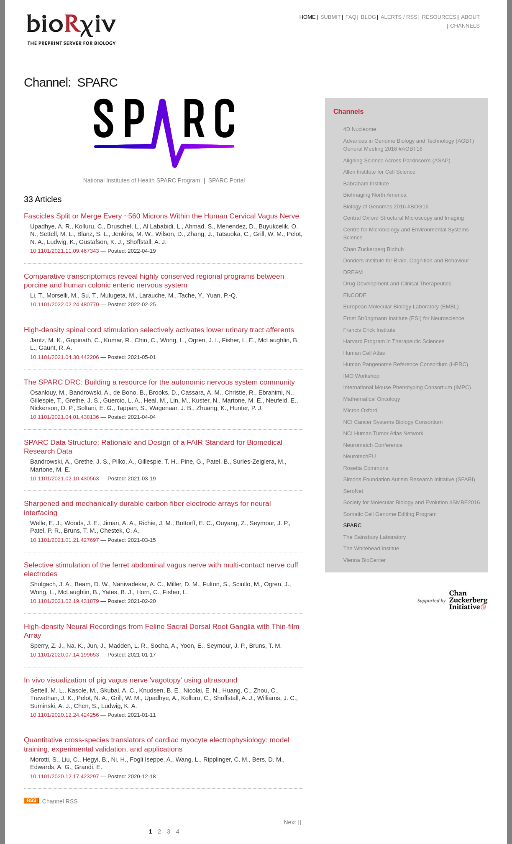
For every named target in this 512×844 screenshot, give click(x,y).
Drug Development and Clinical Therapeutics (397, 283)
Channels (465, 26)
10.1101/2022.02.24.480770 (64, 304)
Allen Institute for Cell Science (379, 172)
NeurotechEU (359, 456)
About (470, 17)
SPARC (352, 525)
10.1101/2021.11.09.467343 (64, 251)
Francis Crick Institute (369, 330)
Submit (330, 17)
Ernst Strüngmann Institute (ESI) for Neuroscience (403, 318)
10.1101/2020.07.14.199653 (64, 655)
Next (292, 822)
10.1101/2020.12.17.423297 (64, 776)
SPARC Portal (226, 180)
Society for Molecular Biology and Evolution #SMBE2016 (411, 502)
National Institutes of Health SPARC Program (141, 180)
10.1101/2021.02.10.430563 (64, 478)
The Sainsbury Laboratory (374, 537)
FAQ (351, 17)
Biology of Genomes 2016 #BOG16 (385, 206)
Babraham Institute (366, 183)
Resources (439, 17)
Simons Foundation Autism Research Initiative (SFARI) (409, 479)
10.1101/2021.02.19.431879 (64, 601)
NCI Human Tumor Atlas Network (383, 433)
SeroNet (353, 491)
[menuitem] (308, 17)
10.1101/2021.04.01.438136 (64, 417)
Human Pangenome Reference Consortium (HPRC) (405, 364)
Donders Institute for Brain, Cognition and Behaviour (406, 260)
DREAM (353, 272)
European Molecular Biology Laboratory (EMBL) (400, 306)
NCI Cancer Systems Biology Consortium (393, 422)
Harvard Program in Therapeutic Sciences (393, 341)
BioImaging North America (374, 195)
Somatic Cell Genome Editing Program (390, 514)
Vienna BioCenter (364, 560)
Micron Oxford (360, 410)
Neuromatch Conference (372, 445)
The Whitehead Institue (371, 548)
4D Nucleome (359, 129)
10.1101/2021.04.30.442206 (64, 357)
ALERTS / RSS (399, 17)
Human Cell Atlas (364, 353)
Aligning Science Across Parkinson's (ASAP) (396, 160)
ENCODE (354, 295)
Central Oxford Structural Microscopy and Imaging (403, 218)
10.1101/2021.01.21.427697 (64, 540)
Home (308, 17)
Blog (368, 17)
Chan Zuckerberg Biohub (373, 249)
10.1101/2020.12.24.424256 (64, 715)
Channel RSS (60, 801)
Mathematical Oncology (371, 399)
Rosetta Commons (365, 468)
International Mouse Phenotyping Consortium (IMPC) (407, 387)
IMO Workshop (361, 376)
